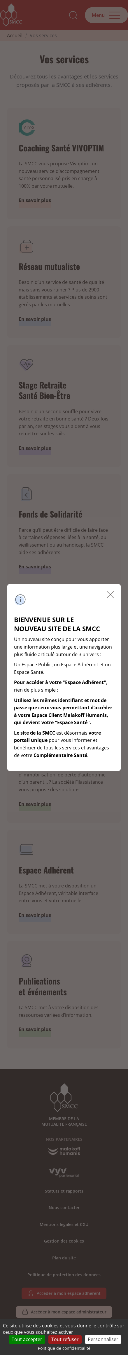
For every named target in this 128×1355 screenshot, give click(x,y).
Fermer (110, 594)
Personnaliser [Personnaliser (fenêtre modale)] (103, 1339)
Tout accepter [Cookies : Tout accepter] (27, 1339)
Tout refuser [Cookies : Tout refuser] (65, 1339)
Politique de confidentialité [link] (64, 1348)
